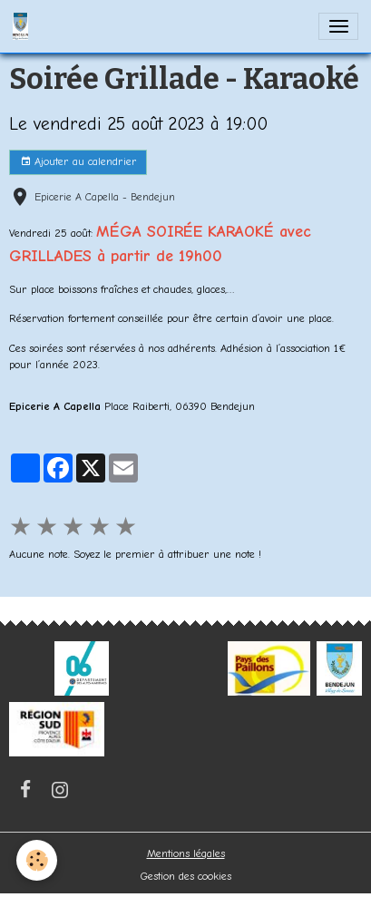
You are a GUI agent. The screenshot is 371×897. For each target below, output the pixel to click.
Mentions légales (186, 853)
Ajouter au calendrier (78, 162)
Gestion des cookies (186, 876)
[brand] (23, 26)
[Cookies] (36, 860)
